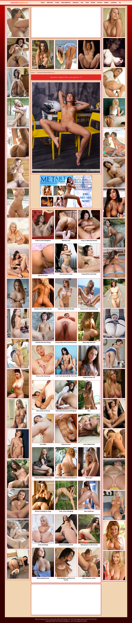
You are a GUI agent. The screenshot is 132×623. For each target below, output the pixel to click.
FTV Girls (73, 619)
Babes (106, 2)
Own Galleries (66, 2)
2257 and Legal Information (79, 621)
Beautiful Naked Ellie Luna (46, 72)
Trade (57, 2)
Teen (87, 2)
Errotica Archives (49, 619)
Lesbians (114, 2)
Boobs (93, 2)
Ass (82, 2)
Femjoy (42, 619)
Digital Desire (80, 619)
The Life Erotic (93, 619)
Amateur (76, 2)
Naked (19, 2)
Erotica (99, 2)
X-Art (69, 619)
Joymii (86, 619)
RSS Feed (50, 2)
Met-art (37, 619)
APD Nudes (64, 619)
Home (43, 2)
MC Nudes (58, 619)
